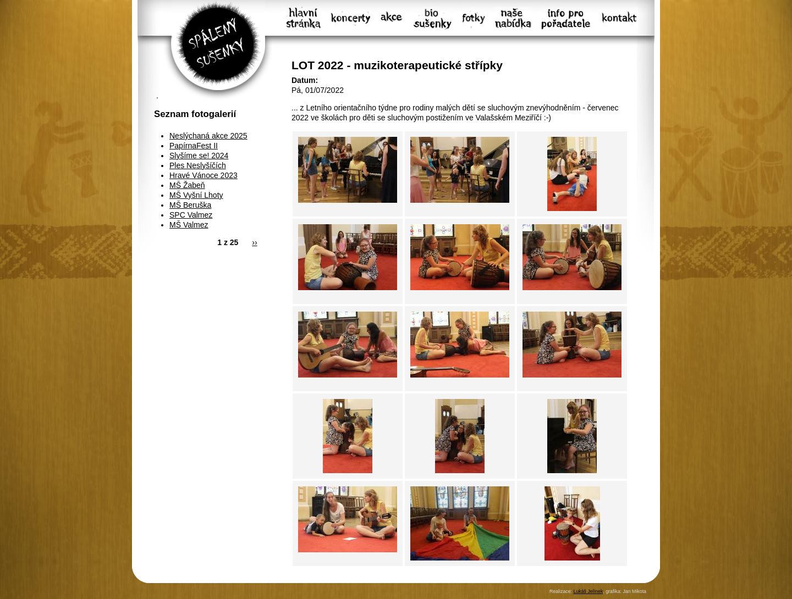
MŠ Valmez (188, 224)
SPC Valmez (190, 214)
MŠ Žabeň (187, 185)
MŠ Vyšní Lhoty (196, 195)
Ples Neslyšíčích (197, 165)
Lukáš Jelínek (588, 591)
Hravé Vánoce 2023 (203, 175)
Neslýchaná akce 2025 (208, 135)
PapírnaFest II (193, 145)
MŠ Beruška (190, 205)
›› (254, 242)
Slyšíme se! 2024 (198, 155)
